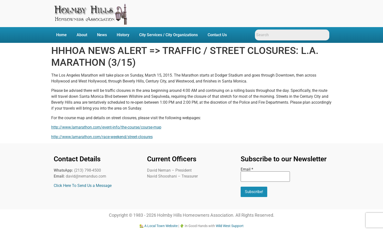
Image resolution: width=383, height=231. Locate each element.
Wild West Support (230, 226)
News (102, 35)
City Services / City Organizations (168, 35)
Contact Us (217, 35)
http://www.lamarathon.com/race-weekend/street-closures (102, 136)
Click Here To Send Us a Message (83, 185)
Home (61, 35)
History (123, 35)
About (82, 35)
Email (247, 169)
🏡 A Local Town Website (158, 226)
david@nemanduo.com (86, 176)
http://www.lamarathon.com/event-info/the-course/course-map (106, 127)
